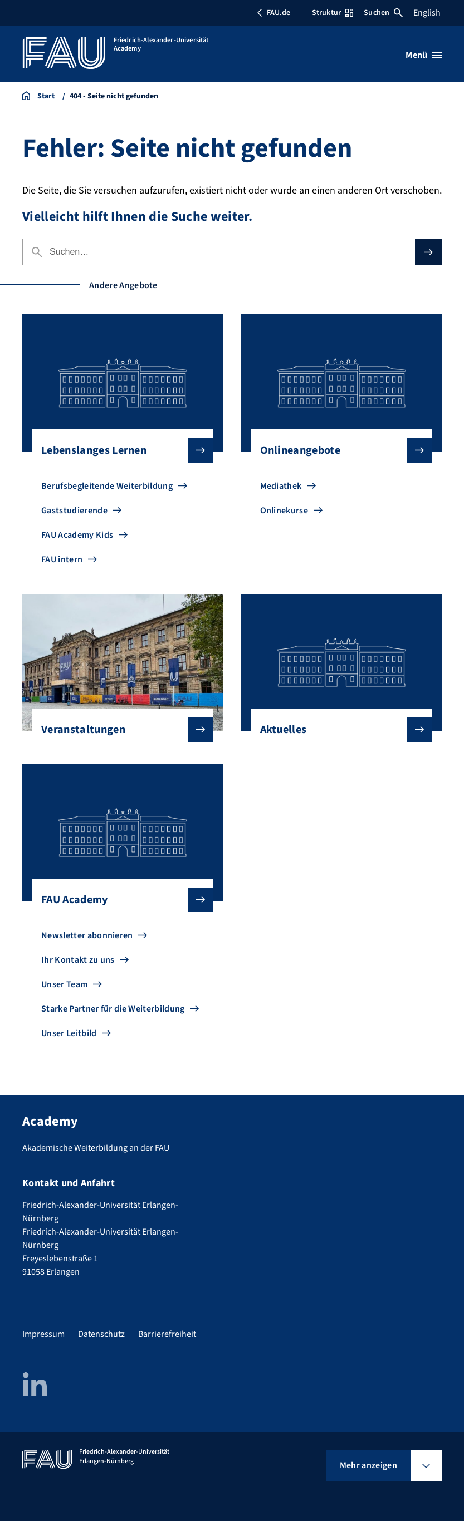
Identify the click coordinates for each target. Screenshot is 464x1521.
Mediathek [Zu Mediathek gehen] (281, 486)
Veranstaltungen (118, 729)
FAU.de (273, 12)
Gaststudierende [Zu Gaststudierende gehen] (74, 510)
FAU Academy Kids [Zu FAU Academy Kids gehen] (77, 535)
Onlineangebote (337, 450)
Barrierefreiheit (167, 1334)
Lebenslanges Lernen (118, 450)
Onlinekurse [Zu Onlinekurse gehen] (284, 510)
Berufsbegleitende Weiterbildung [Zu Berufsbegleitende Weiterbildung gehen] (107, 486)
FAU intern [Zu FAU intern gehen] (61, 559)
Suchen (383, 12)
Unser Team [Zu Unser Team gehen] (64, 984)
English (427, 13)
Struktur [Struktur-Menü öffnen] (332, 12)
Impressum (43, 1334)
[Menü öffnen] (424, 55)
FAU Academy (118, 900)
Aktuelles (337, 729)
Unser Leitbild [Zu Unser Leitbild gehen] (68, 1033)
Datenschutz (101, 1334)
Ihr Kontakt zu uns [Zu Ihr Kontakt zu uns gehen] (78, 960)
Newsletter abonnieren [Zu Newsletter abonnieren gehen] (87, 935)
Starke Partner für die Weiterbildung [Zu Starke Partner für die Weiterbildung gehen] (113, 1009)
